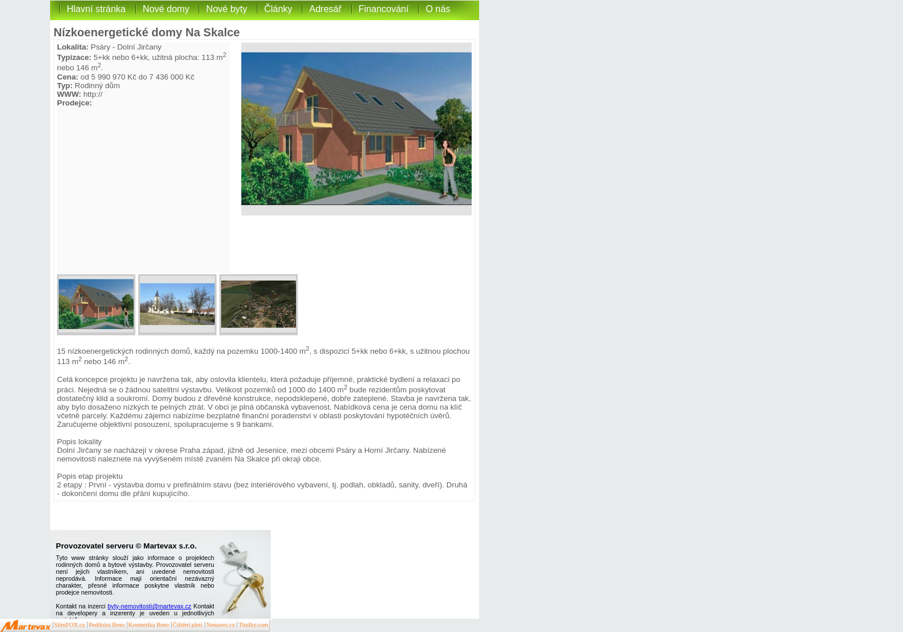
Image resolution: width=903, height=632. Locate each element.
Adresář (325, 9)
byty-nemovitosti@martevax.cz (149, 606)
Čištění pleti (188, 625)
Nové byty (226, 9)
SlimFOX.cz (69, 625)
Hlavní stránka (96, 9)
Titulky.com (253, 625)
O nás (438, 9)
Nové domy (166, 9)
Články (278, 9)
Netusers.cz (220, 625)
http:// (93, 94)
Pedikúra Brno (106, 625)
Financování (384, 9)
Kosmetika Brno (148, 625)
